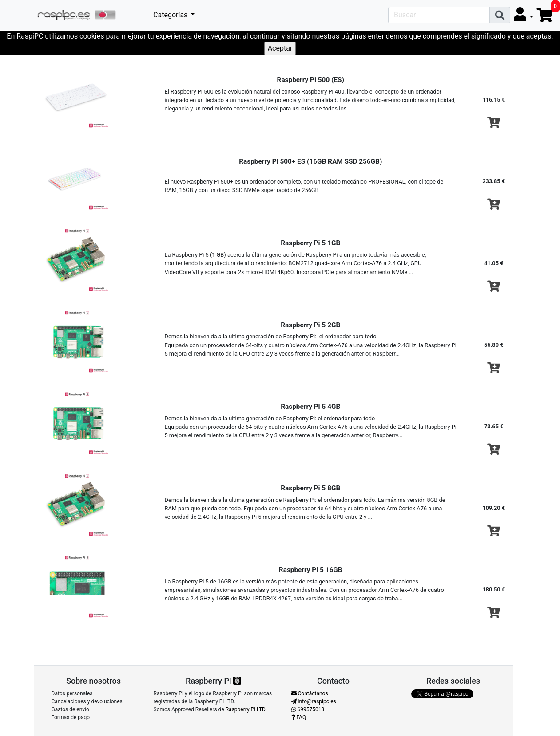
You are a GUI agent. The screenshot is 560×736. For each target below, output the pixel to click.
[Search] (439, 15)
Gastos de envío (70, 709)
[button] (523, 15)
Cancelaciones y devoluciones (87, 701)
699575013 (308, 709)
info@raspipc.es (313, 701)
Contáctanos (309, 693)
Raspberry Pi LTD (246, 709)
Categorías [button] (171, 15)
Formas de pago (71, 717)
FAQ (298, 717)
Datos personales (72, 693)
